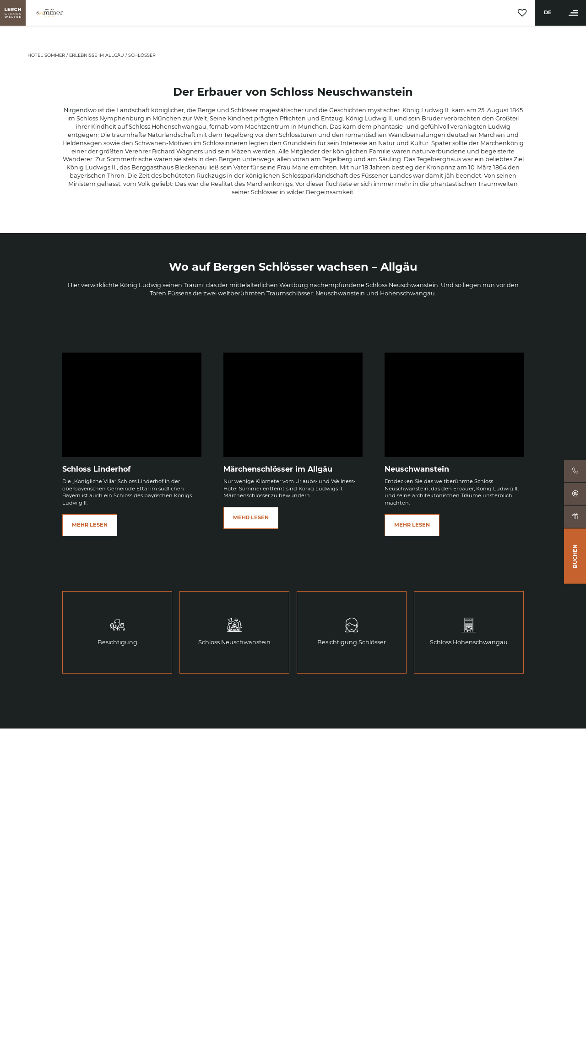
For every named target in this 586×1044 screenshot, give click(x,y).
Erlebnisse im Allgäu (97, 55)
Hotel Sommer (46, 55)
